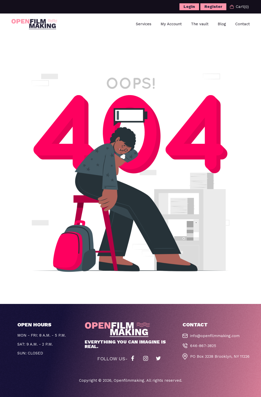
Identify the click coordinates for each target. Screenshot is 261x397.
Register (213, 6)
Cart (239, 6)
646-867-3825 (203, 345)
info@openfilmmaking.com (215, 336)
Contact (242, 24)
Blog (222, 24)
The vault (199, 24)
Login (189, 6)
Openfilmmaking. (129, 380)
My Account (171, 24)
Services (143, 24)
